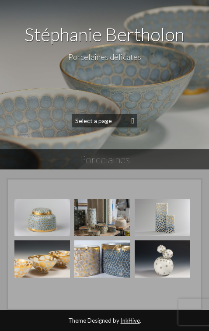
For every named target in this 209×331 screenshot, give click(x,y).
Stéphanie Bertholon (104, 34)
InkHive (130, 320)
